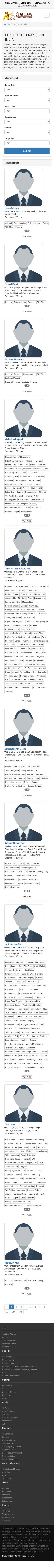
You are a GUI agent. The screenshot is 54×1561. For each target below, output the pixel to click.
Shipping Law (19, 1048)
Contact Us (6, 1520)
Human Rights (26, 512)
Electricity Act (10, 457)
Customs (34, 586)
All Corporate (7, 1434)
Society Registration (13, 618)
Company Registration (13, 633)
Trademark (19, 496)
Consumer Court (37, 500)
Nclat (42, 1194)
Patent (7, 488)
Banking (20, 492)
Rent (20, 465)
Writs (44, 637)
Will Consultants (24, 457)
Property (18, 227)
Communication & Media (35, 962)
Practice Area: (11, 96)
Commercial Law (11, 653)
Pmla (30, 598)
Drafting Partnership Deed (15, 637)
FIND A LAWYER (11, 3)
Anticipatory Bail (11, 477)
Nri (44, 594)
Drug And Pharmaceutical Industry (31, 1140)
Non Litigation (35, 594)
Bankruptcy (36, 1175)
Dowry (7, 1182)
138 (20, 1312)
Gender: (8, 128)
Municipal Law (27, 602)
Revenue (36, 223)
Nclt (29, 1202)
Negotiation (9, 469)
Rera (23, 1155)
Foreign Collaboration (29, 1025)
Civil (29, 223)
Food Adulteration (12, 649)
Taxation (8, 692)
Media (42, 1178)
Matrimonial (9, 504)
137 (13, 1312)
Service (24, 649)
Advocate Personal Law (21, 672)
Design (16, 1067)
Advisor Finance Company (24, 1021)
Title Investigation (12, 770)
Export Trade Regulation (14, 621)
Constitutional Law (12, 688)
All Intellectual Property (11, 1469)
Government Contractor (38, 614)
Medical (8, 465)
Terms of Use (7, 1514)
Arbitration (30, 461)
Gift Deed (9, 496)
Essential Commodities (34, 1044)
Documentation (20, 223)
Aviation (8, 1021)
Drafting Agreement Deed (35, 664)
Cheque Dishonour (21, 586)
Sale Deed (17, 488)
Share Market (39, 966)
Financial (20, 590)
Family (45, 223)
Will (24, 473)
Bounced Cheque (12, 512)
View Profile (27, 237)
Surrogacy (31, 1048)
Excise (13, 645)
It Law (7, 672)
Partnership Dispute (12, 473)
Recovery (9, 641)
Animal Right (32, 1060)
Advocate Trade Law (18, 680)
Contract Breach (11, 1186)
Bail (15, 465)
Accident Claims (26, 477)
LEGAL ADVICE (40, 3)
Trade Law (9, 982)
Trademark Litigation (33, 1206)
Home (7, 24)
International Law (38, 986)
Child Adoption (20, 480)
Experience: (10, 117)
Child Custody (28, 618)
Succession (36, 508)
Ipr (46, 1143)
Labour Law (9, 492)
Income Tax (9, 602)
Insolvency (44, 586)
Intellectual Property (13, 378)
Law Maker (42, 672)
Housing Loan (10, 500)
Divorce (39, 461)
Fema (22, 1036)
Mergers (43, 1013)
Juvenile (28, 496)
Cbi (40, 488)
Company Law (40, 653)
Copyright (9, 480)
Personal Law (10, 484)
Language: (9, 138)
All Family (6, 1408)
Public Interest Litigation (32, 1005)
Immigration (39, 477)
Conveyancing (10, 778)
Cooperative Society (28, 629)
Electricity (42, 492)
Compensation (33, 473)
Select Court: (10, 106)
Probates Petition (39, 688)
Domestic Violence (27, 676)
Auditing (24, 1040)
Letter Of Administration (14, 461)
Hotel (28, 508)
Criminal (8, 223)
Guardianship (23, 500)
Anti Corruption (22, 504)
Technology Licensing (30, 1052)
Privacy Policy (8, 1517)
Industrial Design (31, 1178)
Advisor (38, 484)
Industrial (28, 660)
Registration (41, 656)
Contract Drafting (34, 786)
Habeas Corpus (41, 1151)
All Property (7, 1357)
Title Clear (9, 227)
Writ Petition (26, 688)
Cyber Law (9, 614)
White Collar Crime (28, 610)
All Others (6, 1488)
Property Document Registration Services (21, 382)
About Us (6, 1511)
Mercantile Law (11, 1056)
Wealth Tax (25, 986)
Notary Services (27, 770)
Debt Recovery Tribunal (14, 508)
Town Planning (34, 480)
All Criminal (7, 1385)
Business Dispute (12, 594)
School (25, 488)
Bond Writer (17, 668)
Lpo (41, 1025)
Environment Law (12, 629)
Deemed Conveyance (13, 782)
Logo (23, 1198)
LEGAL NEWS (26, 3)
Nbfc (19, 997)
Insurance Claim (9, 1344)
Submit (27, 150)
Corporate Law (31, 590)
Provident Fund (26, 653)
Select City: (9, 85)
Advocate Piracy (34, 637)
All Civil (5, 1337)
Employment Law (12, 610)
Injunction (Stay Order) (14, 660)
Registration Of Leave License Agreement (19, 1369)
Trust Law (30, 621)
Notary (36, 496)
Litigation (16, 1182)
